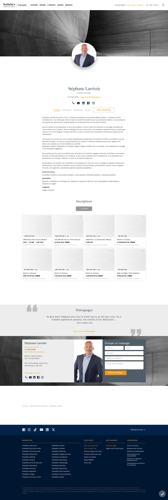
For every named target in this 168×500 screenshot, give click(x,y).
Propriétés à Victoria (28, 460)
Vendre (42, 5)
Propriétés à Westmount (59, 469)
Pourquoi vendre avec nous (92, 454)
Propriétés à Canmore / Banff (31, 477)
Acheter (34, 5)
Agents (60, 5)
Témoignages (78, 96)
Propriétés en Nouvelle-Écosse (61, 474)
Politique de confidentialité (135, 451)
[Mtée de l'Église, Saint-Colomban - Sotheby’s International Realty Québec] (105, 303)
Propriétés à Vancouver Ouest (31, 449)
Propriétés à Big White (29, 471)
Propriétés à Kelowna (29, 469)
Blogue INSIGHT (120, 5)
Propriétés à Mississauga (60, 463)
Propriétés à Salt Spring (29, 466)
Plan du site (87, 463)
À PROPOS (51, 5)
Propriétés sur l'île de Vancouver (32, 463)
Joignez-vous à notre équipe (114, 449)
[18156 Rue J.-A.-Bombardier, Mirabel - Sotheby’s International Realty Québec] (126, 221)
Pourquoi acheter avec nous (93, 451)
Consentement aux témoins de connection (136, 464)
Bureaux (68, 5)
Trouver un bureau (132, 446)
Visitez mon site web (104, 96)
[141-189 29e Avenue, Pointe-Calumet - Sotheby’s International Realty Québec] (84, 221)
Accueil (25, 420)
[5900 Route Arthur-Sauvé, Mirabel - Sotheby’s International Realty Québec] (42, 221)
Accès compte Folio (90, 449)
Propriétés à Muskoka (59, 451)
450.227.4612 (36, 385)
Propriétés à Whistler (28, 457)
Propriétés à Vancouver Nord (31, 451)
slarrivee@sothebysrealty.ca (90, 83)
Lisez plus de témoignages (84, 360)
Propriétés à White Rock (29, 454)
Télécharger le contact (32, 402)
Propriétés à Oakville (58, 449)
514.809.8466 (73, 83)
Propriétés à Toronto (58, 446)
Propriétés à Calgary (28, 474)
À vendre (84, 194)
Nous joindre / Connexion (135, 5)
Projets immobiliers (90, 457)
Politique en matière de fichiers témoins (134, 460)
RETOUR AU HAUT (138, 430)
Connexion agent (111, 446)
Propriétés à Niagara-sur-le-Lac (61, 454)
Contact (88, 96)
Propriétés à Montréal (58, 466)
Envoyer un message (115, 401)
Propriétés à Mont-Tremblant (61, 471)
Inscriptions (66, 96)
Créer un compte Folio (91, 446)
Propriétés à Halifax (58, 477)
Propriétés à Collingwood (59, 457)
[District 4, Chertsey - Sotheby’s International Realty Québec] (42, 262)
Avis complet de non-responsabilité (133, 455)
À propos (57, 96)
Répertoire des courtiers (38, 420)
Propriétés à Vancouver (29, 446)
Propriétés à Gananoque (59, 460)
